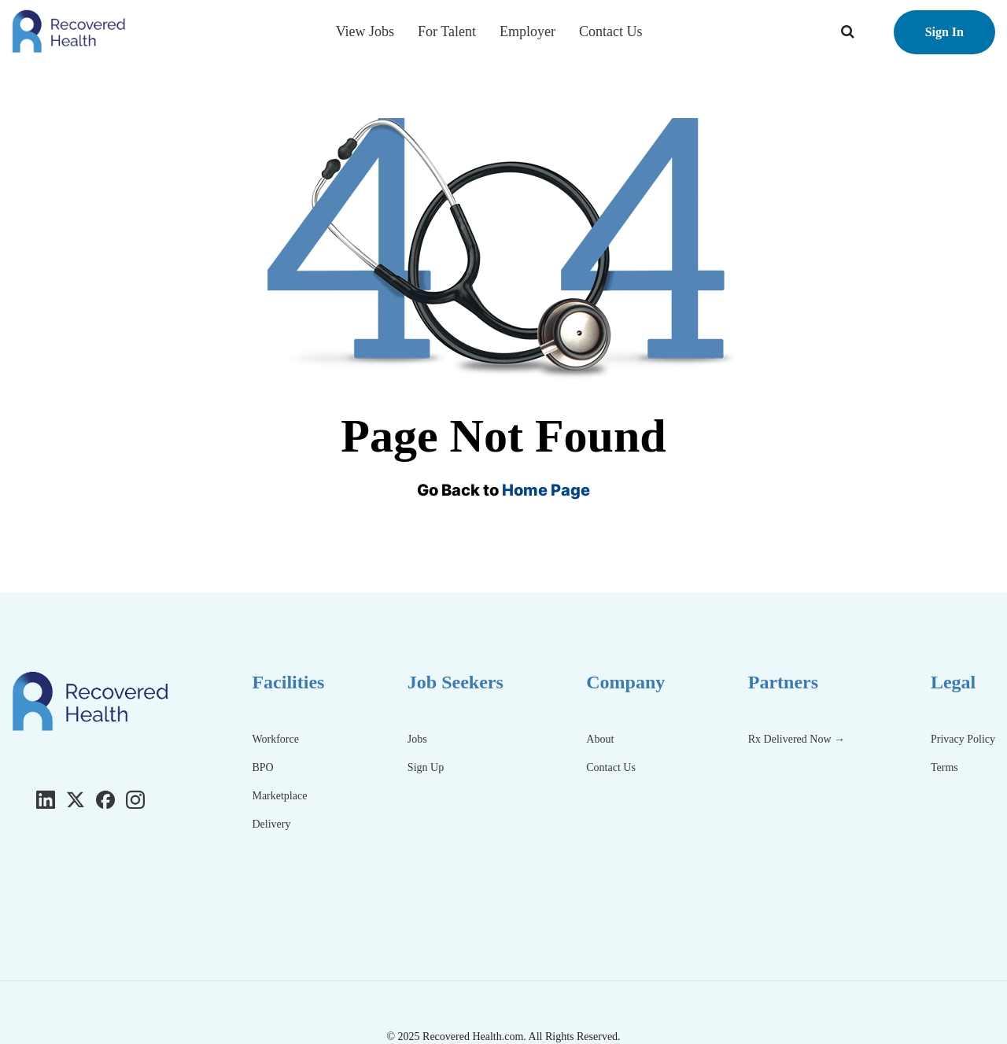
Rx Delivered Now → (798, 739)
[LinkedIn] (45, 799)
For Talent (447, 31)
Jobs (417, 739)
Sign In (944, 32)
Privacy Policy (963, 739)
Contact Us (611, 31)
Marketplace (279, 796)
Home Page (546, 490)
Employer (527, 31)
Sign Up (426, 767)
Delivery (271, 824)
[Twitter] (75, 799)
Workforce (275, 739)
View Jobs (365, 31)
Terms (944, 767)
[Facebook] (105, 799)
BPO (262, 767)
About (600, 739)
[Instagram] (135, 799)
